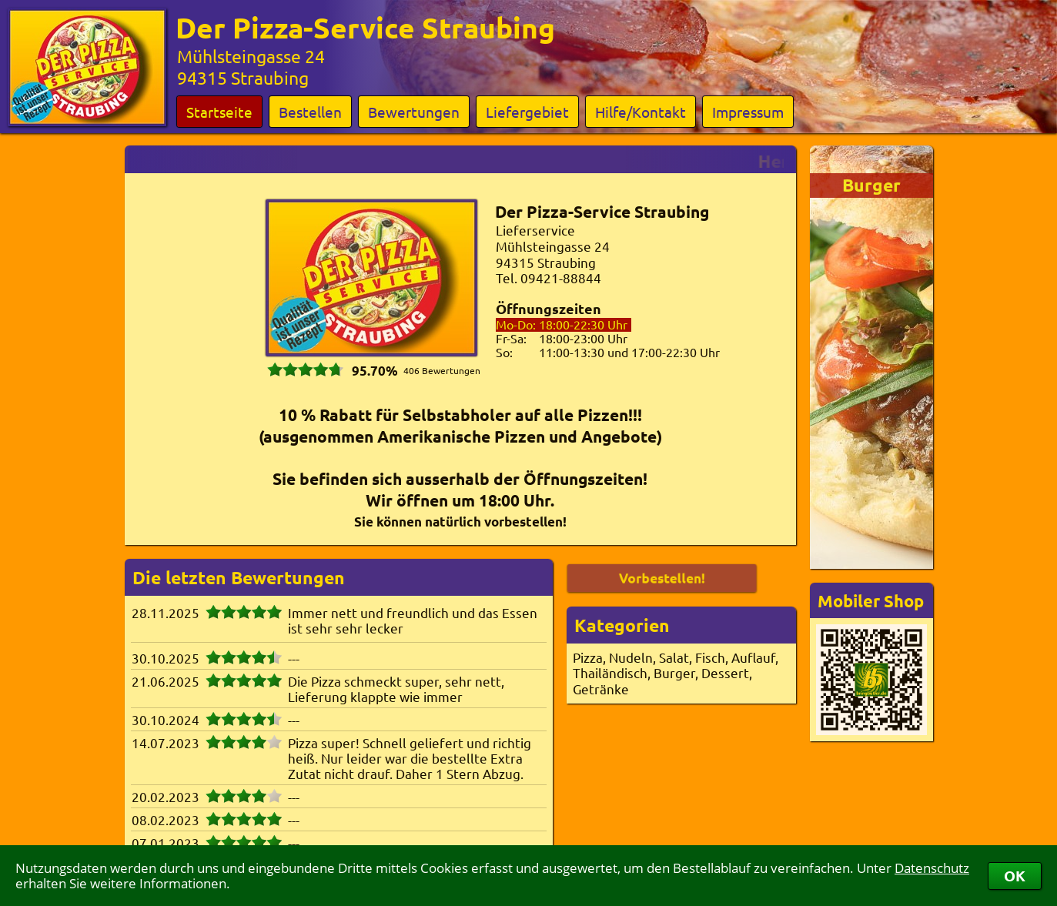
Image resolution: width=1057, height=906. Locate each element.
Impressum (748, 111)
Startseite (219, 111)
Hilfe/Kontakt (640, 111)
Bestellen (310, 111)
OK (1014, 875)
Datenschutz (932, 868)
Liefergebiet (527, 111)
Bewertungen (414, 111)
